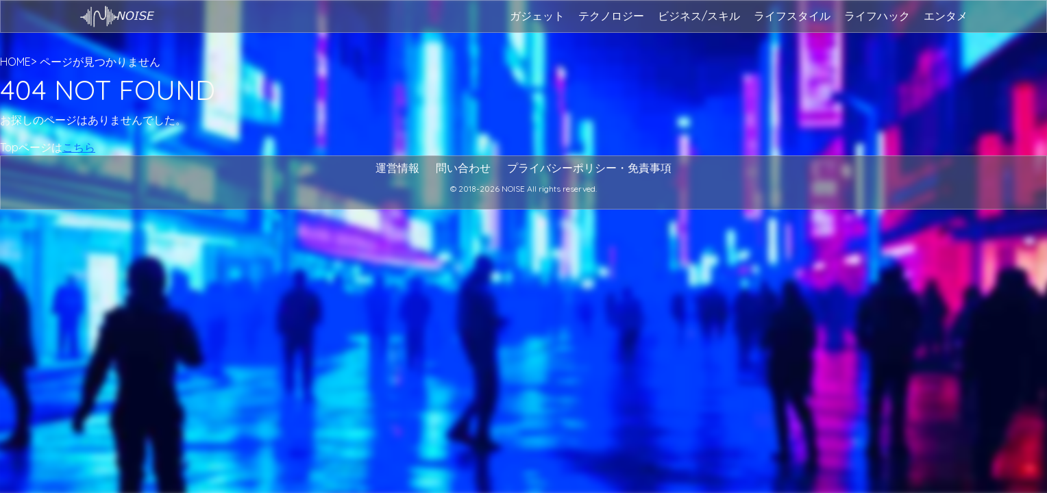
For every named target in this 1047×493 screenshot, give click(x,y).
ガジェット (537, 16)
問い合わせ (463, 168)
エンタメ (946, 16)
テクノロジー (611, 16)
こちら (78, 147)
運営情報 (397, 168)
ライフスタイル (792, 16)
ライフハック (877, 16)
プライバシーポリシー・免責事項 (589, 168)
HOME (15, 61)
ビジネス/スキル (699, 16)
